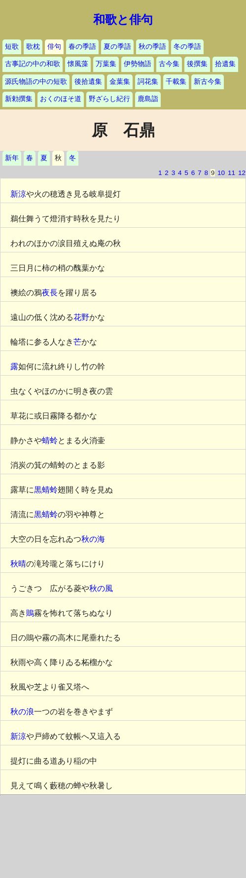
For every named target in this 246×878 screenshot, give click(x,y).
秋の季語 (152, 46)
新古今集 (207, 81)
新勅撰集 (19, 99)
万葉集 (106, 64)
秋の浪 (22, 711)
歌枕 (33, 46)
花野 (81, 317)
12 (242, 172)
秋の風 (101, 588)
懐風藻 (78, 64)
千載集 (176, 81)
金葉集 (119, 81)
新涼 (18, 194)
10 (221, 172)
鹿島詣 (148, 99)
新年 (12, 158)
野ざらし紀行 (109, 99)
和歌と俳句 (123, 19)
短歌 (12, 46)
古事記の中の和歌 (32, 64)
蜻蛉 (50, 440)
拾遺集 (225, 64)
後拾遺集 (88, 81)
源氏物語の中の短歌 (36, 81)
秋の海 (93, 539)
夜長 (50, 292)
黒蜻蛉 (46, 490)
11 (231, 172)
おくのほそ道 (60, 99)
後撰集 (197, 64)
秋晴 (18, 564)
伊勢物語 (137, 64)
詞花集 (148, 81)
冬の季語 (187, 46)
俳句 (54, 46)
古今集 (169, 64)
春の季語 (82, 46)
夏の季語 (117, 46)
